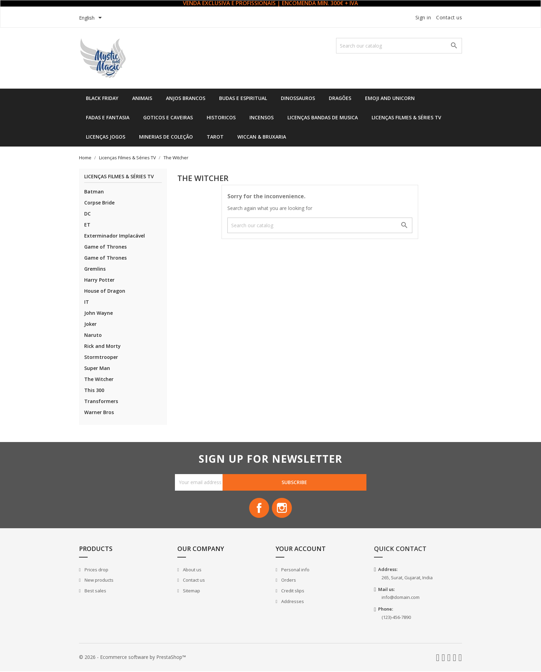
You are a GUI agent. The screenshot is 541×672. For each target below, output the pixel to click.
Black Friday (102, 98)
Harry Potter (99, 280)
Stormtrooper (101, 357)
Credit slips (292, 591)
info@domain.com (401, 598)
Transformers (101, 401)
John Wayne (98, 313)
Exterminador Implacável (114, 235)
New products (98, 581)
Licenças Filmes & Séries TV (406, 117)
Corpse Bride (99, 202)
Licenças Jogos (105, 136)
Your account (301, 549)
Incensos (261, 117)
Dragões (340, 98)
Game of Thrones (105, 246)
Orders (288, 581)
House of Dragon (104, 291)
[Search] (399, 45)
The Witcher (99, 379)
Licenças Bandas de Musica (322, 117)
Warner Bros (99, 412)
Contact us (449, 17)
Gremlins (95, 268)
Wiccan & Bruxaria (261, 136)
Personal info (294, 570)
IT (86, 302)
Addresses (292, 602)
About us (191, 570)
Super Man (97, 368)
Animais (142, 98)
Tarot (215, 136)
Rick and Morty (102, 346)
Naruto (93, 335)
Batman (94, 191)
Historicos (221, 117)
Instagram (282, 508)
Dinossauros (298, 98)
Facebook (258, 508)
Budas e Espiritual (243, 98)
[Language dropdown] (91, 18)
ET (87, 224)
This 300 (94, 390)
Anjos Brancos (185, 98)
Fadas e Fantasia (107, 117)
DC (87, 213)
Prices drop (95, 570)
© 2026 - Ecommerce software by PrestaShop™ (132, 657)
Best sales (94, 591)
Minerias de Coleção (166, 136)
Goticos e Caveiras (168, 117)
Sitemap (191, 591)
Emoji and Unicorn (390, 98)
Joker (90, 324)
